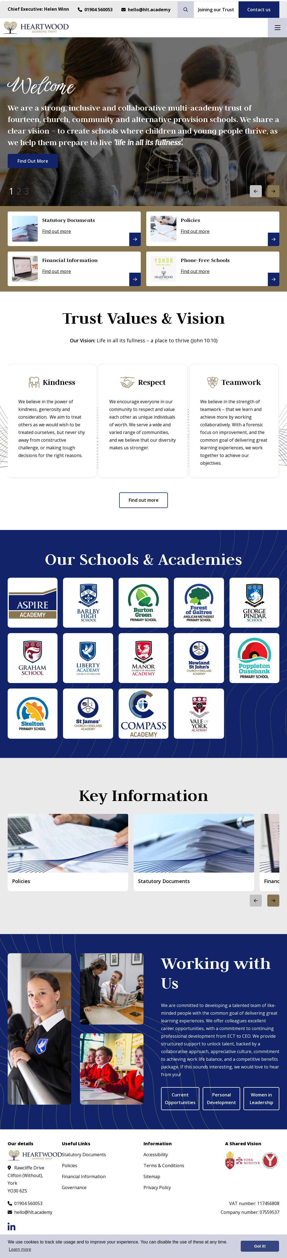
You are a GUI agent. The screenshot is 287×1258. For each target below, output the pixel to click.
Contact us (259, 10)
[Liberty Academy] (88, 658)
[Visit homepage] (35, 27)
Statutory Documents (84, 1154)
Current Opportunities (180, 1098)
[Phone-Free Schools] (212, 269)
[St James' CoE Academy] (88, 713)
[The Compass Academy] (143, 713)
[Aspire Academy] (33, 602)
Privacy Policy (157, 1187)
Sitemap (152, 1176)
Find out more (144, 500)
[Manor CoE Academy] (143, 658)
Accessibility (156, 1154)
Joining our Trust (216, 10)
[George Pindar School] (254, 602)
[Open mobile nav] (277, 27)
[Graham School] (33, 658)
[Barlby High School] (88, 602)
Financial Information (84, 1176)
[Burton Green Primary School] (143, 602)
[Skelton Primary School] (33, 713)
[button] (273, 191)
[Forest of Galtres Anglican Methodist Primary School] (199, 602)
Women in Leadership (261, 1098)
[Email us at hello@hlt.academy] (145, 9)
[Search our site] (185, 9)
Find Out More (33, 162)
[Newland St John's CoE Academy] (199, 658)
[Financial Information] (74, 269)
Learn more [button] (20, 1249)
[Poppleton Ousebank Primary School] (254, 658)
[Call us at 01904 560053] (95, 9)
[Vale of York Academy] (199, 713)
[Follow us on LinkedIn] (11, 1227)
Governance (74, 1187)
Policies (69, 1165)
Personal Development (221, 1098)
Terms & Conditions (164, 1165)
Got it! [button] (260, 1246)
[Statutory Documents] (74, 228)
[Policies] (212, 228)
